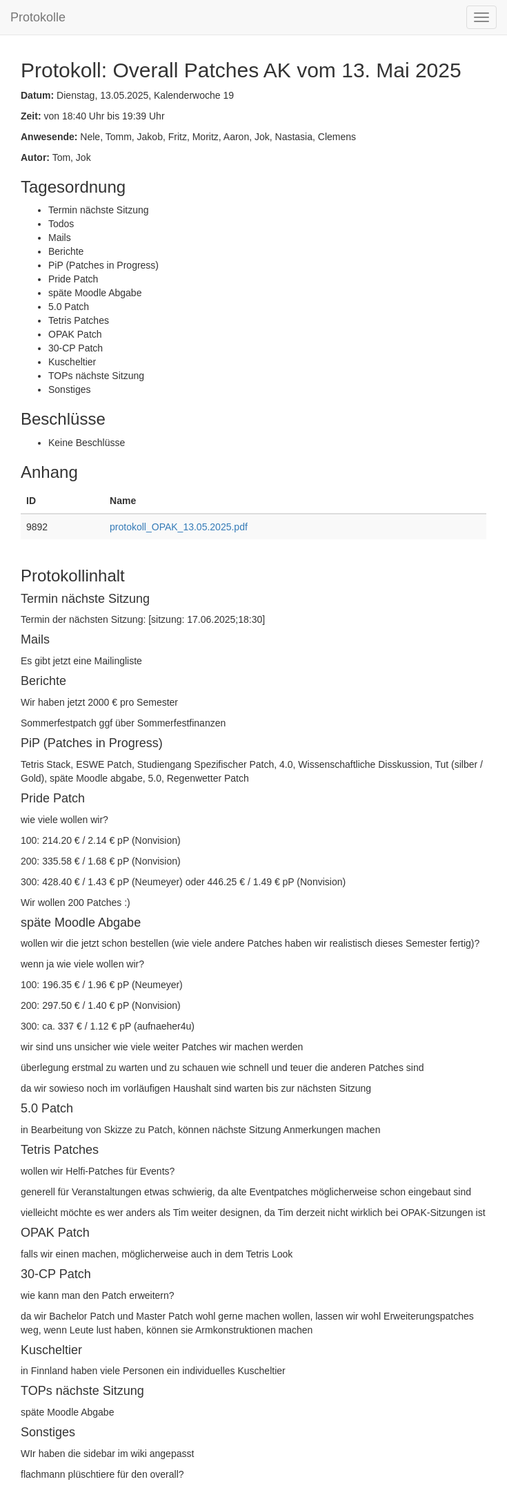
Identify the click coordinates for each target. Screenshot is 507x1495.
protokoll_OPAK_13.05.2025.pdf (179, 526)
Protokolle (38, 17)
